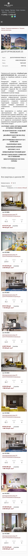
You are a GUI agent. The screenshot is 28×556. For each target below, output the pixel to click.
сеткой (15, 187)
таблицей (24, 187)
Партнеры (12, 10)
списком (19, 187)
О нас (2, 10)
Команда (7, 10)
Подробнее (15, 225)
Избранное (4, 12)
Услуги (17, 10)
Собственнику (11, 12)
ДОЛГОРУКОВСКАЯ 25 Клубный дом (11, 216)
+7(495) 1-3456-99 (8, 15)
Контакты (22, 10)
